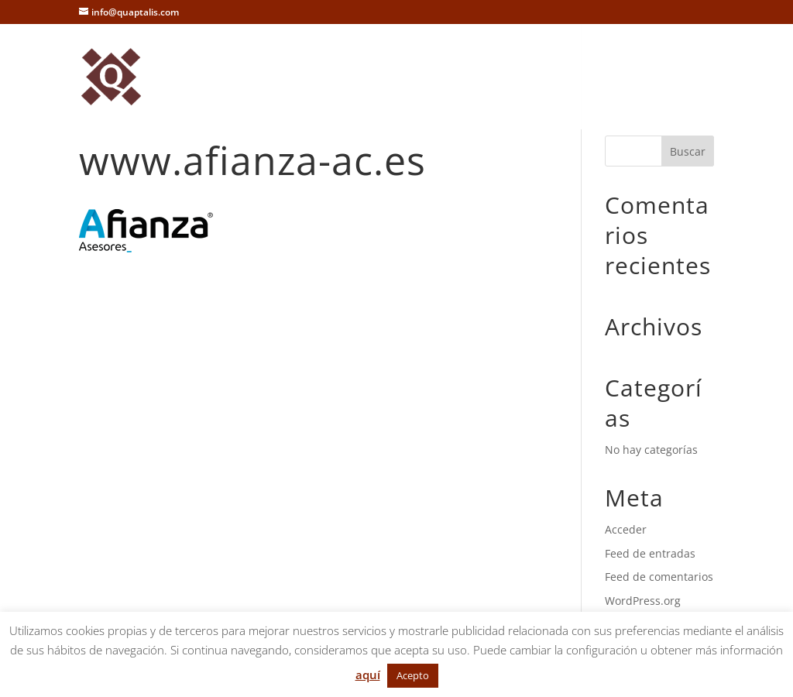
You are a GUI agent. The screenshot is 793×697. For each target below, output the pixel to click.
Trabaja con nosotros (582, 59)
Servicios (297, 59)
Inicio (162, 59)
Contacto (475, 59)
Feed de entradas (650, 553)
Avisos (165, 98)
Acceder (626, 529)
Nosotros (224, 59)
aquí (367, 674)
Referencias (394, 59)
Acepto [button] (412, 675)
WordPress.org (643, 600)
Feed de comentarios (659, 576)
